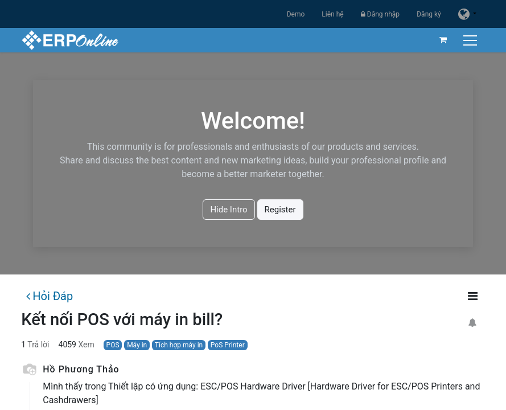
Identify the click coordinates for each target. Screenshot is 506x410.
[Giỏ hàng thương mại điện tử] (443, 40)
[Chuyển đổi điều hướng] (471, 40)
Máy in (137, 345)
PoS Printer (228, 345)
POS (113, 345)
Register (280, 209)
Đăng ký (429, 14)
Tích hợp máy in (179, 345)
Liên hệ (332, 14)
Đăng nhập (380, 14)
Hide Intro (228, 209)
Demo (296, 14)
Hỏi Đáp (49, 296)
